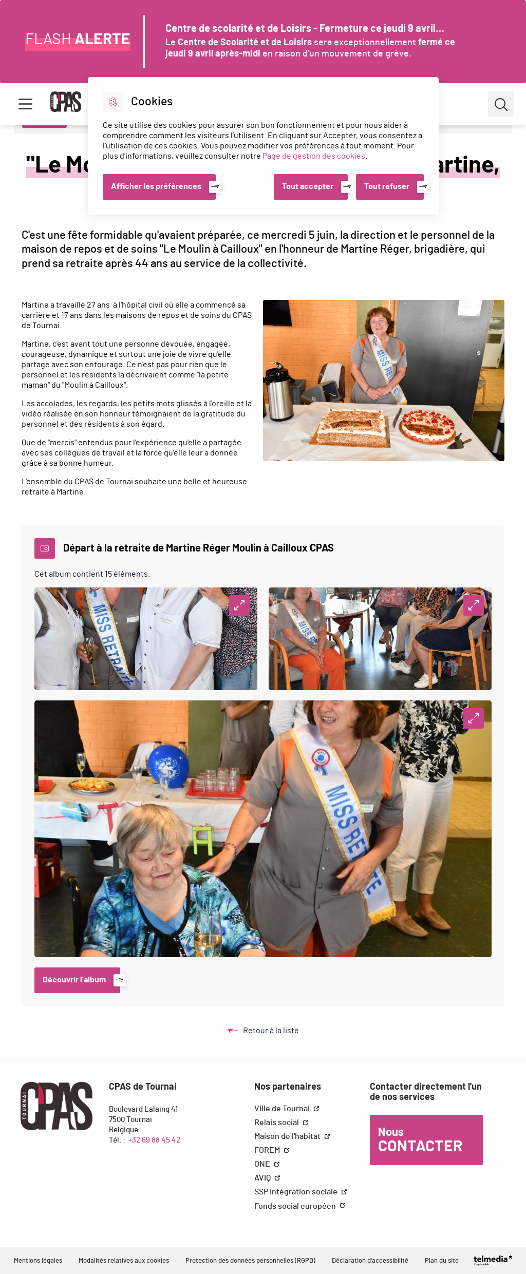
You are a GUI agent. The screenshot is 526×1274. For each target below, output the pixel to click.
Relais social (277, 1122)
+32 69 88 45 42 (154, 1140)
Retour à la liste (273, 1030)
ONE (263, 1164)
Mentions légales (38, 1261)
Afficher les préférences (156, 186)
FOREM (267, 1150)
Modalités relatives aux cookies (124, 1261)
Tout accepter (307, 186)
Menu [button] (25, 104)
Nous (420, 1140)
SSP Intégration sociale (296, 1192)
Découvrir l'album (74, 980)
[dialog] (263, 146)
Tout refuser (386, 186)
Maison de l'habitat (288, 1136)
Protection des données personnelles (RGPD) (250, 1261)
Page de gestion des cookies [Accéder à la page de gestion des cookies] (313, 156)
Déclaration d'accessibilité (370, 1261)
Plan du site (442, 1261)
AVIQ (263, 1178)
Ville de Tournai (282, 1109)
